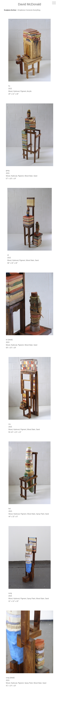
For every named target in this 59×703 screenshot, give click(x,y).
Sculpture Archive (10, 10)
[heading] (29, 4)
